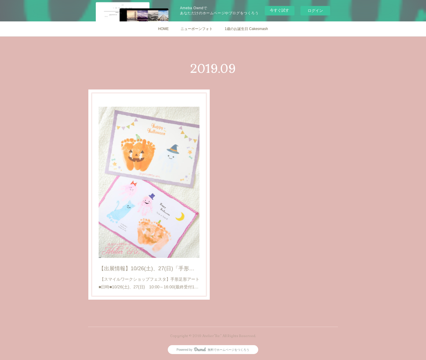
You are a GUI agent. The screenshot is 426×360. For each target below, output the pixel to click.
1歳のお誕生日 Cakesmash (246, 29)
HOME (163, 29)
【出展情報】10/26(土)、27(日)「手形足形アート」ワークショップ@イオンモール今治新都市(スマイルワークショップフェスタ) (149, 257)
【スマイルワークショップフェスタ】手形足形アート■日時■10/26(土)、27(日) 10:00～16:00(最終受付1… (149, 269)
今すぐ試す (279, 10)
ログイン (315, 10)
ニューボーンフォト (197, 29)
